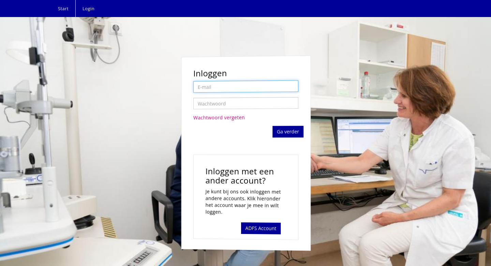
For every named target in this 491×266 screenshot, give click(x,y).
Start (63, 8)
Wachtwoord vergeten (220, 118)
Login (88, 8)
